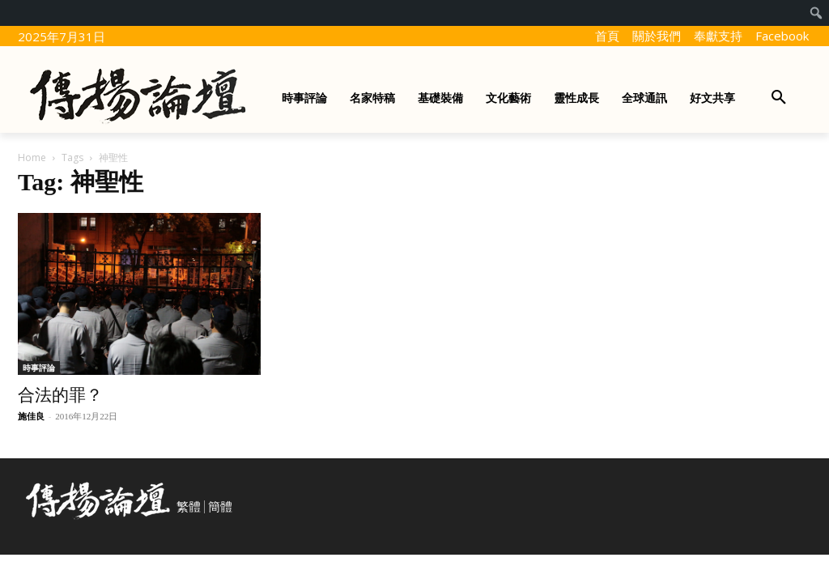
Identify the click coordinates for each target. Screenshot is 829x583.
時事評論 (39, 367)
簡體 (220, 506)
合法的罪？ (60, 395)
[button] (778, 98)
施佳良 (31, 416)
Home (32, 157)
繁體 (188, 506)
